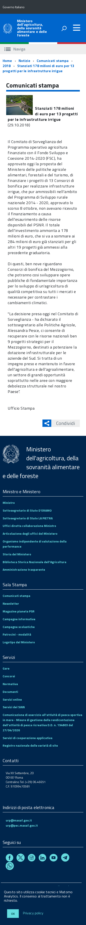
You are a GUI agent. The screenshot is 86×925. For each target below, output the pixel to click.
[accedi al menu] (76, 27)
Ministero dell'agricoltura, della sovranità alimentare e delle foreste (32, 28)
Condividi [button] (63, 423)
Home (7, 60)
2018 (7, 65)
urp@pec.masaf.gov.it (22, 825)
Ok (13, 913)
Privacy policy (33, 913)
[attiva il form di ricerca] (64, 28)
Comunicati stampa (53, 60)
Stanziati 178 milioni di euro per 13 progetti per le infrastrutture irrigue (38, 68)
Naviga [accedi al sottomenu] (14, 49)
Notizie (24, 60)
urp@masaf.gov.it (19, 820)
